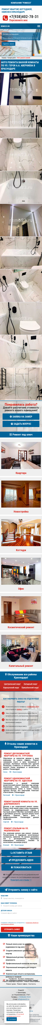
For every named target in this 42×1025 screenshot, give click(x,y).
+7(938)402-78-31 (24, 16)
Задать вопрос (21, 423)
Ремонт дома (11, 984)
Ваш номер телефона (9, 903)
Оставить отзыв (21, 852)
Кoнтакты (32, 984)
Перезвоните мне (18, 20)
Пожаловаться (21, 867)
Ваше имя (4, 896)
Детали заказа (6, 911)
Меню (38, 25)
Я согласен (12, 1019)
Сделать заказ (8, 44)
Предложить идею (21, 860)
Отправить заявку (12, 929)
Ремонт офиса (22, 984)
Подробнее (21, 44)
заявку (19, 709)
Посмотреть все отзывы (21, 880)
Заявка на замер (21, 416)
